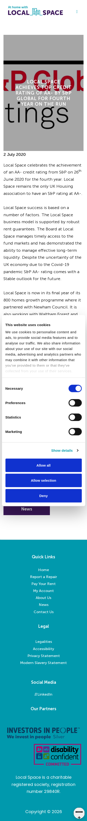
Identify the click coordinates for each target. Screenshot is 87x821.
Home (43, 570)
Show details (62, 450)
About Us (43, 597)
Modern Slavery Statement (43, 663)
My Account (43, 591)
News (43, 604)
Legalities (43, 641)
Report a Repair (43, 577)
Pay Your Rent (43, 584)
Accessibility (43, 649)
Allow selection (43, 480)
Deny (43, 495)
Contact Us (44, 612)
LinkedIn (43, 694)
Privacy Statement (43, 656)
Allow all (43, 465)
